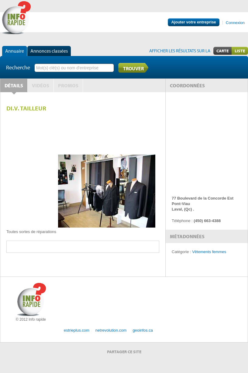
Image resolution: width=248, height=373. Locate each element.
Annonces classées (49, 51)
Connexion (235, 23)
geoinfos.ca (143, 330)
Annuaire (14, 51)
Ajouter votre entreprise (193, 22)
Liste (240, 51)
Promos (68, 85)
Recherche (18, 67)
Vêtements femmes (209, 251)
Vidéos (40, 85)
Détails (14, 85)
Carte (222, 51)
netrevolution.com (111, 330)
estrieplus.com (76, 330)
